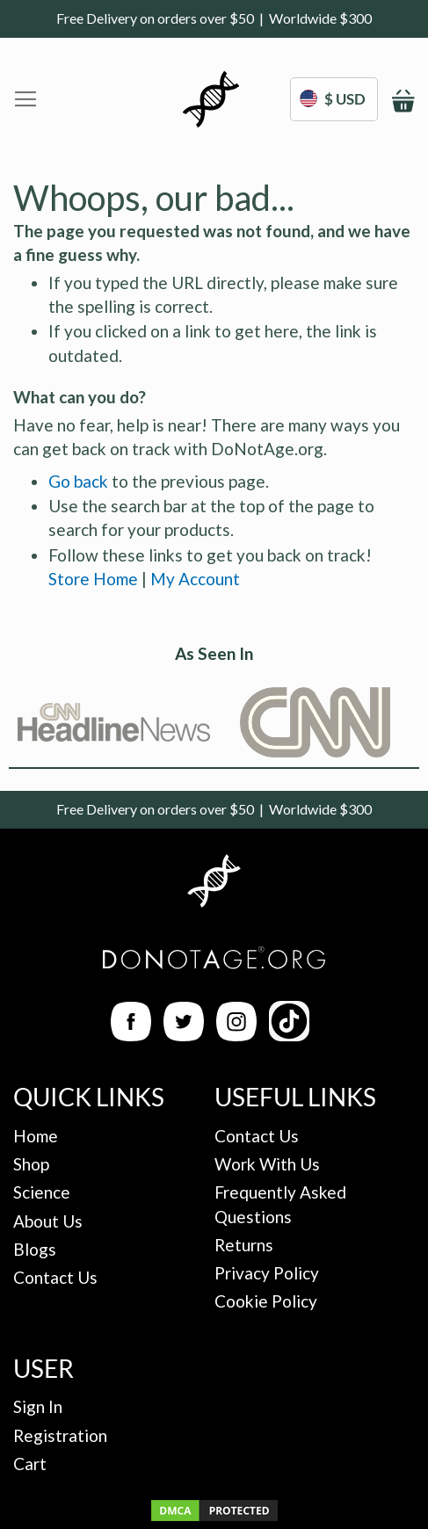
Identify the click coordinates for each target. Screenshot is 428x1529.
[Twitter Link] (183, 1035)
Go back (78, 481)
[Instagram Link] (236, 1035)
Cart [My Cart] (30, 1463)
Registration (60, 1435)
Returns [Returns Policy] (243, 1245)
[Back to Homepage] (214, 883)
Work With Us (267, 1164)
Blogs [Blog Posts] (34, 1249)
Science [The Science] (41, 1192)
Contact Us (55, 1277)
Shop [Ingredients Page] (31, 1164)
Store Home (93, 579)
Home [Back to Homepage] (35, 1136)
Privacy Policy (266, 1273)
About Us (48, 1221)
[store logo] (211, 99)
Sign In (37, 1406)
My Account (195, 579)
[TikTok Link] (289, 1035)
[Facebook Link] (131, 1035)
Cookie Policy (265, 1301)
